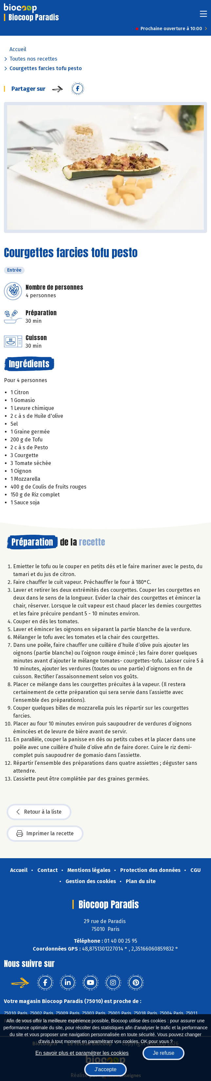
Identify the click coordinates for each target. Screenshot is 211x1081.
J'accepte (105, 1069)
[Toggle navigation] (203, 16)
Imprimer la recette (45, 833)
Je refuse (163, 1053)
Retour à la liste (39, 812)
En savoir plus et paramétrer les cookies (82, 1053)
